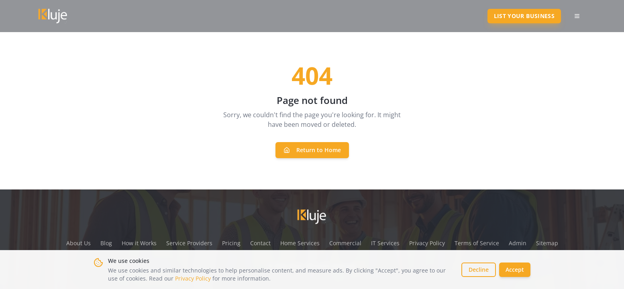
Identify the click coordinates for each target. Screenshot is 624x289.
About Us (78, 243)
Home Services (300, 243)
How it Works (139, 243)
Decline (479, 269)
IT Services (385, 243)
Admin (517, 243)
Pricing (231, 243)
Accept (515, 269)
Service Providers (189, 243)
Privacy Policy (193, 278)
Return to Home (312, 150)
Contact (260, 243)
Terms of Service (477, 243)
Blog (106, 243)
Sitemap (547, 243)
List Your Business (524, 16)
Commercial (345, 243)
